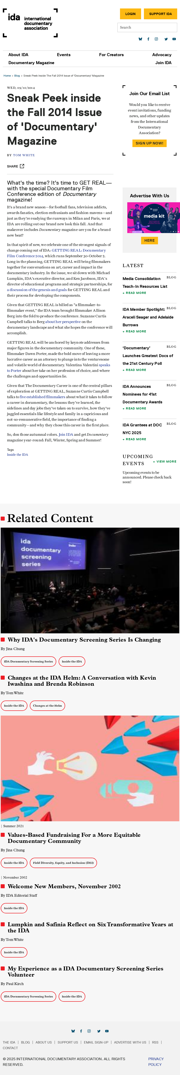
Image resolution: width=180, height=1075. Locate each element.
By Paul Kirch (12, 984)
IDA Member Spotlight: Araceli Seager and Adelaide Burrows (148, 317)
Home (7, 76)
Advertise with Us (130, 1042)
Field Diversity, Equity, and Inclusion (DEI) (63, 863)
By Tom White (12, 693)
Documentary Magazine (31, 62)
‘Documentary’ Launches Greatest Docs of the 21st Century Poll (148, 356)
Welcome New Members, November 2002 (64, 886)
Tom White (24, 155)
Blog (17, 76)
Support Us (68, 1042)
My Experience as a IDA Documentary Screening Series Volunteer (85, 972)
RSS (155, 1042)
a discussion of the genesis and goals (37, 290)
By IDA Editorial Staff (19, 895)
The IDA (9, 1042)
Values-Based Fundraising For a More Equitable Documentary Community (74, 838)
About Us (44, 1042)
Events (64, 54)
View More (166, 461)
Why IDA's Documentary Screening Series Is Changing (84, 640)
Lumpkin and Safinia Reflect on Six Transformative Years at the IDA (90, 927)
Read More (136, 293)
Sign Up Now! (149, 143)
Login (130, 14)
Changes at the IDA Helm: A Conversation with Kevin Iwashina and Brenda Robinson (82, 681)
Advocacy (162, 54)
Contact (10, 1048)
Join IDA (163, 62)
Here (149, 240)
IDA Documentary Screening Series (28, 661)
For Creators (111, 54)
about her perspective (63, 322)
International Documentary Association (30, 22)
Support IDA (160, 14)
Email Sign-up (96, 1042)
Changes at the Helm (47, 705)
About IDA (18, 54)
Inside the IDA (17, 454)
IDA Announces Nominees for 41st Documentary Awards (143, 394)
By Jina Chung (13, 649)
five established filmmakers (42, 397)
